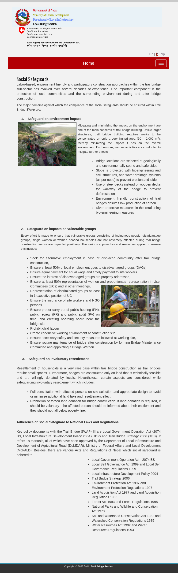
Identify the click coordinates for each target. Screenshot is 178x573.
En (150, 54)
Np (160, 54)
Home (88, 63)
